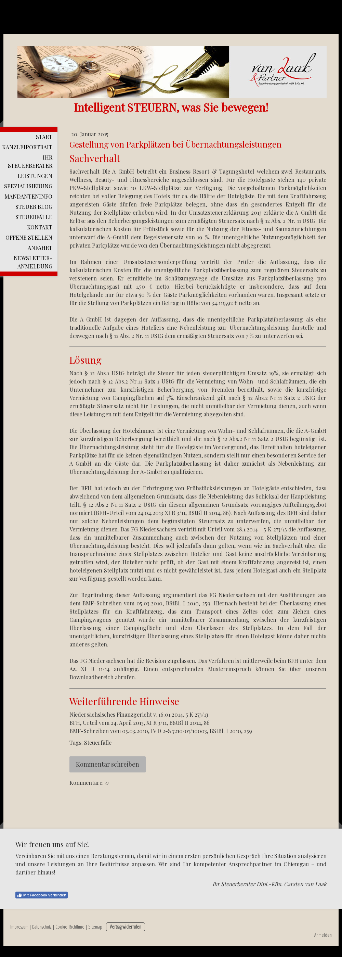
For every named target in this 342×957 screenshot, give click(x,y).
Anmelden (323, 935)
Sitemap (95, 926)
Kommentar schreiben (107, 764)
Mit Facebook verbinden (41, 895)
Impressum (19, 926)
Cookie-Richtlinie (69, 926)
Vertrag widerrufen (125, 926)
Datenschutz (42, 926)
